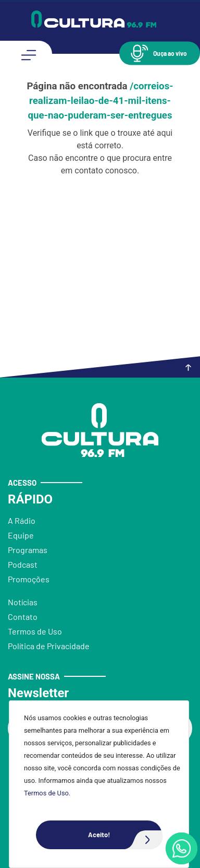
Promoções (28, 579)
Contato (23, 616)
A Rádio (21, 520)
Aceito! (125, 834)
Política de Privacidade (49, 646)
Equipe (21, 535)
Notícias (23, 602)
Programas (27, 550)
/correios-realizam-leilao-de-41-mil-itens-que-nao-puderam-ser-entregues (100, 100)
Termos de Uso (46, 793)
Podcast (23, 564)
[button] (159, 53)
